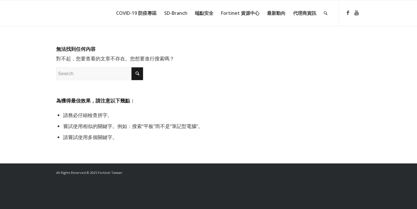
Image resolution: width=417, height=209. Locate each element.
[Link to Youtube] (356, 12)
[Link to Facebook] (347, 12)
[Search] (325, 13)
